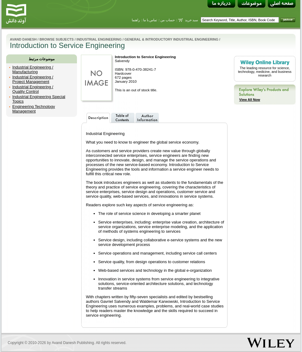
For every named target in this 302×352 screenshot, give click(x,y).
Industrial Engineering (99, 39)
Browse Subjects (56, 39)
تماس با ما (150, 20)
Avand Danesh (23, 39)
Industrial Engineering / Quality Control (32, 89)
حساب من (167, 20)
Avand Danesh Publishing (73, 343)
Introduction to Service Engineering (145, 57)
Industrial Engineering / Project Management (32, 79)
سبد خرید (191, 20)
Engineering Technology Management (33, 108)
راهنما (136, 20)
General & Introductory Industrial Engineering (171, 39)
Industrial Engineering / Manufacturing (32, 69)
